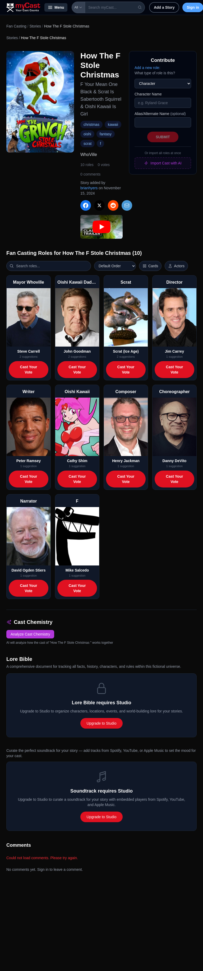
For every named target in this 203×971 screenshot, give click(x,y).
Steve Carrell (28, 351)
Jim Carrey (174, 351)
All (78, 7)
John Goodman (77, 351)
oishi (87, 134)
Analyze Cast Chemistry (30, 634)
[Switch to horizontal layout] (150, 266)
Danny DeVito (175, 461)
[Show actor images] (176, 266)
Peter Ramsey (28, 461)
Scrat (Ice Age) (126, 351)
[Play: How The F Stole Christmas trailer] (101, 227)
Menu (56, 7)
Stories (35, 26)
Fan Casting (16, 26)
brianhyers (89, 188)
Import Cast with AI (162, 163)
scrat (87, 143)
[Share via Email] (127, 205)
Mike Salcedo (77, 570)
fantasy (106, 134)
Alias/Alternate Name (160, 114)
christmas (91, 124)
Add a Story (164, 7)
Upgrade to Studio (102, 723)
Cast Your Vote (28, 369)
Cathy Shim (77, 461)
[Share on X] (99, 205)
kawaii (113, 124)
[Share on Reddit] (113, 205)
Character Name (148, 94)
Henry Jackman (126, 461)
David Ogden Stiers (28, 570)
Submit (163, 137)
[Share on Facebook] (85, 205)
